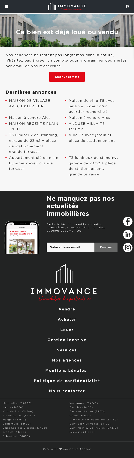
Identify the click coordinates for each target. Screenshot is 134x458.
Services (67, 350)
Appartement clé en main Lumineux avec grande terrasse (33, 163)
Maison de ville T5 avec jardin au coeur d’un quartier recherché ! (92, 106)
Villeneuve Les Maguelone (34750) (94, 420)
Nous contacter (67, 391)
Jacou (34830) (13, 407)
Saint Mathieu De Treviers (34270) (94, 428)
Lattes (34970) (80, 416)
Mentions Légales (66, 370)
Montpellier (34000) (17, 403)
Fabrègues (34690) (16, 436)
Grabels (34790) (14, 432)
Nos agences (67, 360)
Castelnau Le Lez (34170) (87, 411)
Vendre (67, 309)
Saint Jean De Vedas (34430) (90, 424)
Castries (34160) (81, 407)
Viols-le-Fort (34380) (18, 411)
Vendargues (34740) (84, 403)
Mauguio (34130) (14, 420)
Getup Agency (80, 449)
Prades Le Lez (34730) (19, 416)
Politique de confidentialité (67, 381)
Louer (67, 329)
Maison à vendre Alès (30, 117)
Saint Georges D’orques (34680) (26, 428)
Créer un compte (67, 76)
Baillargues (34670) (17, 424)
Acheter (67, 319)
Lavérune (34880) (82, 432)
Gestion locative (66, 340)
